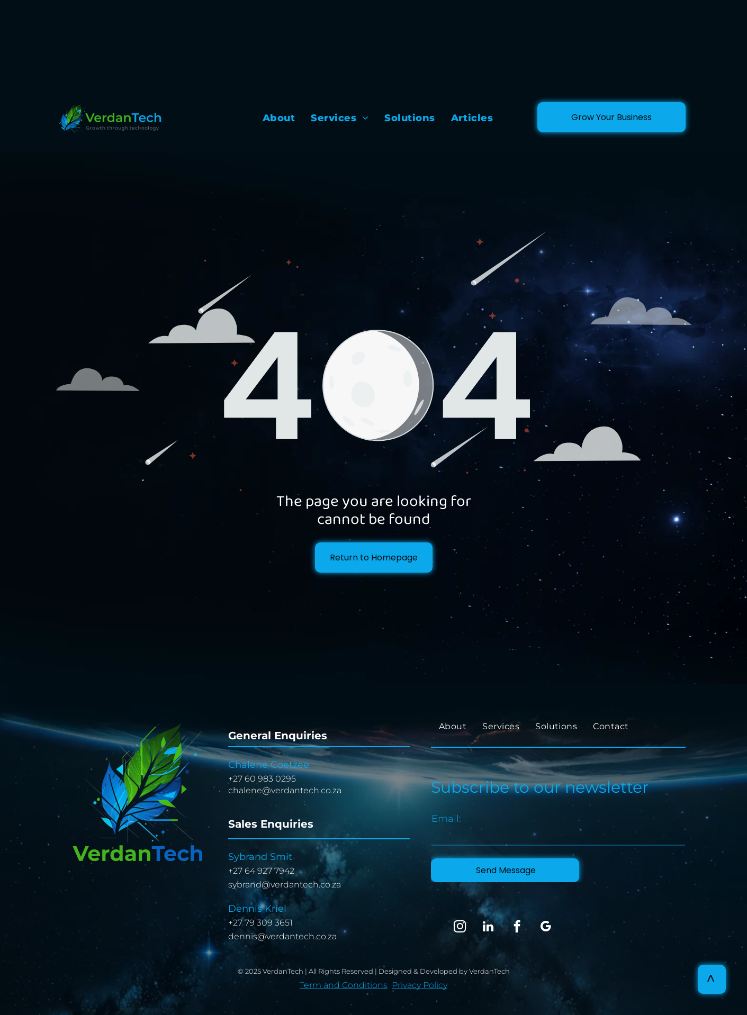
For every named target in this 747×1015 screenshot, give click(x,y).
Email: (446, 818)
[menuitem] (279, 118)
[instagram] (460, 927)
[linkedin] (488, 927)
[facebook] (517, 927)
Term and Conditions (344, 985)
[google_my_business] (545, 927)
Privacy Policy (419, 985)
